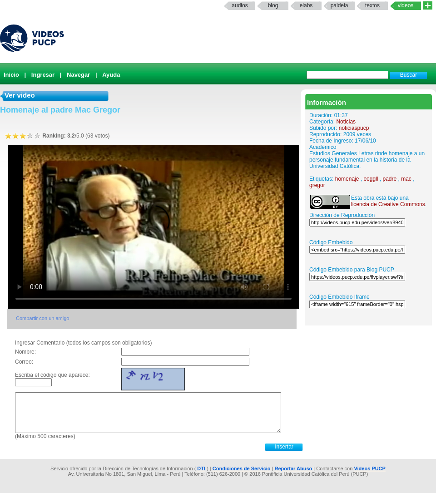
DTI (201, 468)
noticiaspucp (354, 128)
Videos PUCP (370, 468)
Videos (406, 5)
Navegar (78, 74)
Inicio (11, 74)
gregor (317, 185)
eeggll (370, 179)
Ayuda (111, 74)
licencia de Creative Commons (388, 204)
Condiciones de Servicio (242, 468)
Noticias (346, 121)
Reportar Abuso (293, 468)
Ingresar (42, 74)
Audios (240, 5)
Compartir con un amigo (42, 318)
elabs (306, 5)
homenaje (347, 179)
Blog (273, 5)
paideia (339, 5)
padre (389, 179)
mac (406, 179)
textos (372, 5)
